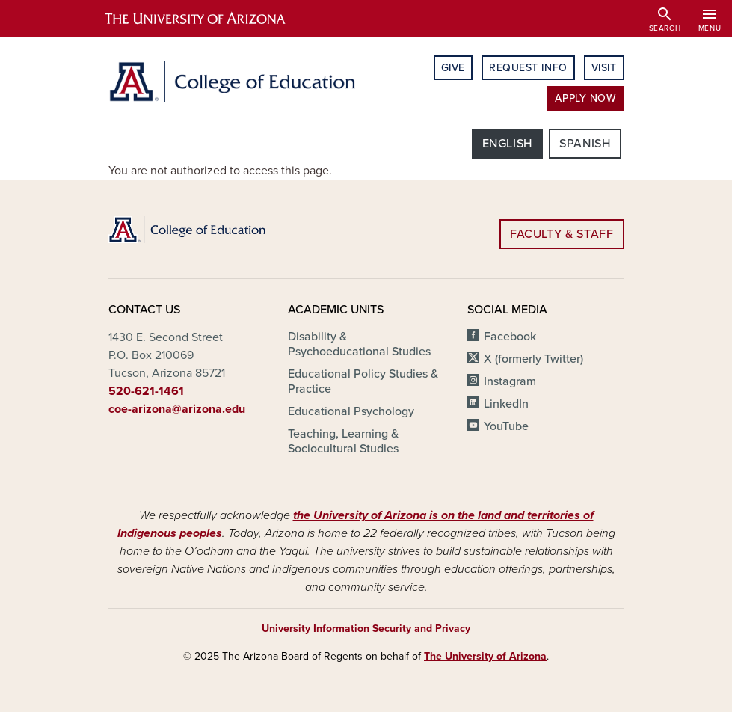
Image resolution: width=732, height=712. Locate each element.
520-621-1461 (146, 391)
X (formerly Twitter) (533, 359)
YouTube (506, 426)
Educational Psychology (351, 411)
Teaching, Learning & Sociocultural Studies (343, 441)
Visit (604, 67)
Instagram (510, 381)
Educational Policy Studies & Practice (363, 381)
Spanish (584, 143)
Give (453, 67)
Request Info (528, 67)
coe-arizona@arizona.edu (176, 409)
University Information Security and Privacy (366, 628)
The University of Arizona (485, 656)
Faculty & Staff (562, 234)
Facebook (510, 336)
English (507, 143)
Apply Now (585, 98)
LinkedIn (506, 403)
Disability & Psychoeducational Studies (359, 344)
